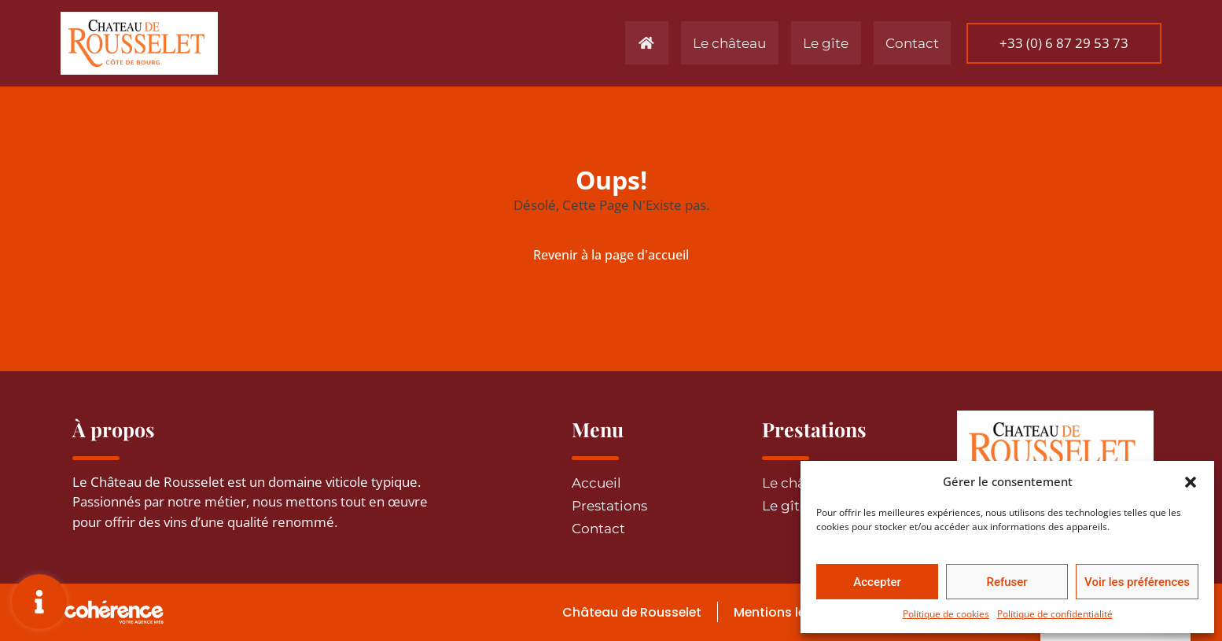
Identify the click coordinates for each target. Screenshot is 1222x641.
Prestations (609, 506)
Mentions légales (779, 612)
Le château (705, 43)
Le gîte (807, 43)
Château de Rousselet (621, 612)
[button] (1190, 481)
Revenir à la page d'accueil (611, 254)
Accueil (596, 483)
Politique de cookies (946, 614)
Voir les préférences (1137, 582)
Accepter (876, 582)
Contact (898, 43)
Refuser (1006, 582)
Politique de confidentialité (1055, 614)
